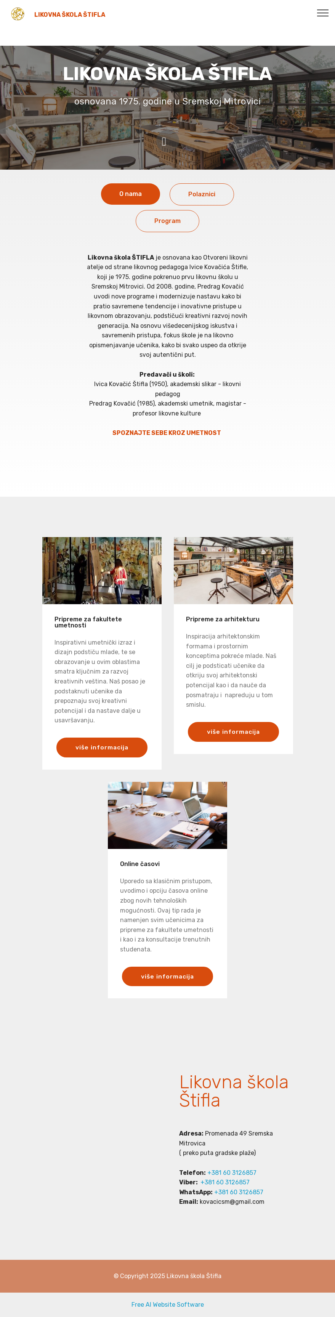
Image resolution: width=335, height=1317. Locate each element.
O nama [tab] (130, 193)
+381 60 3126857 (231, 1172)
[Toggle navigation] (323, 12)
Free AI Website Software (167, 1304)
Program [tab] (167, 221)
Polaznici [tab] (201, 194)
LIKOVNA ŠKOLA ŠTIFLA (69, 14)
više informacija (102, 747)
